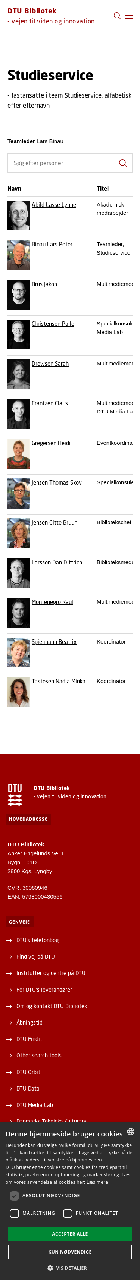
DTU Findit (29, 1038)
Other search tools (39, 1055)
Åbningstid (29, 1022)
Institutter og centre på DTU (50, 972)
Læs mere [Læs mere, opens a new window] (97, 1182)
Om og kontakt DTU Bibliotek (51, 1006)
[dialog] (70, 1201)
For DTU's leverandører (44, 989)
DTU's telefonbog (37, 940)
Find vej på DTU (35, 956)
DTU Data (28, 1088)
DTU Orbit (28, 1072)
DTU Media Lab (34, 1104)
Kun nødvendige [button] (69, 1252)
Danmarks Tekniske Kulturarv (51, 1121)
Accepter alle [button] (70, 1234)
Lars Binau (50, 141)
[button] (129, 16)
